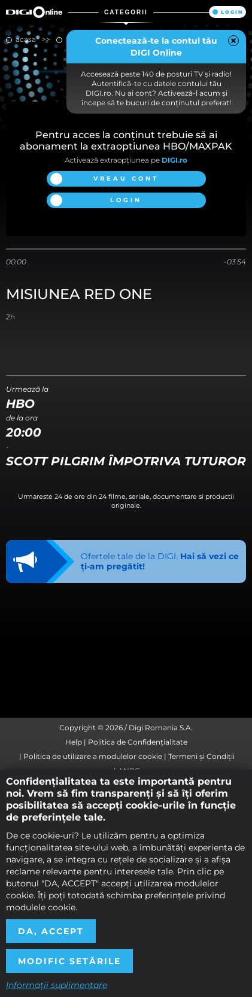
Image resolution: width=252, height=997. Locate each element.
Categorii (126, 12)
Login (232, 12)
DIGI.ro (174, 160)
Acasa (26, 39)
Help (73, 741)
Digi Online (34, 12)
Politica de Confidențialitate (137, 741)
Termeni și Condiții (201, 756)
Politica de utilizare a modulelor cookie (92, 756)
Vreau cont (126, 178)
